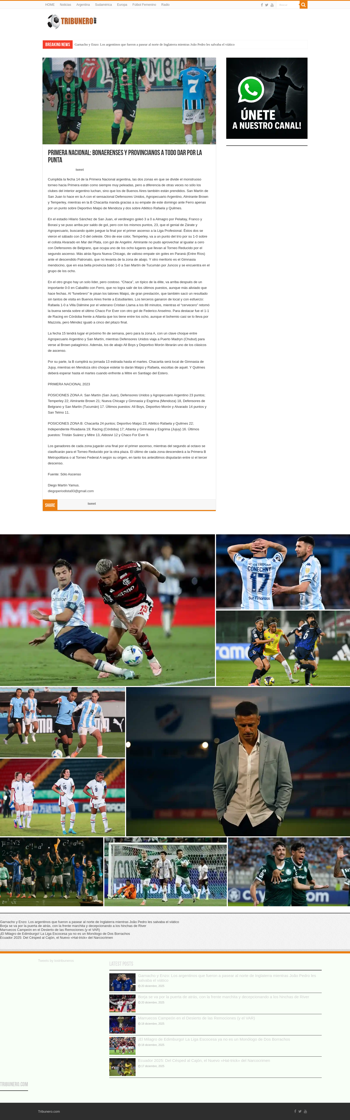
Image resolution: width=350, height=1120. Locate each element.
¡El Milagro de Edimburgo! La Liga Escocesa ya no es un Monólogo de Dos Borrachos (214, 1039)
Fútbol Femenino (144, 5)
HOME (50, 5)
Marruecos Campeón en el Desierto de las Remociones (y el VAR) (196, 1018)
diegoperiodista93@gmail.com (71, 491)
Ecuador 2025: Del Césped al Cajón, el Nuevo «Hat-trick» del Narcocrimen (204, 1060)
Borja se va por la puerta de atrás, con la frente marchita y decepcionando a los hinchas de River (223, 997)
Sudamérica (103, 5)
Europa (122, 5)
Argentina (83, 5)
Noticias (65, 5)
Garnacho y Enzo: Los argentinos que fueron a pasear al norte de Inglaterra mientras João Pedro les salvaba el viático (155, 44)
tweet (80, 170)
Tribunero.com (14, 1085)
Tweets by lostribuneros (56, 961)
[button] (107, 610)
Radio (165, 5)
